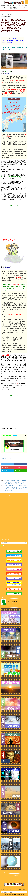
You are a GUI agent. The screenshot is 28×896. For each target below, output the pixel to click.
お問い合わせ (14, 877)
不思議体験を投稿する (14, 564)
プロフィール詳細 (11, 602)
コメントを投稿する (14, 584)
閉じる (14, 38)
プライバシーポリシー (14, 875)
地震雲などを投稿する (14, 555)
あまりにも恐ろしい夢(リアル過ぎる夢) (13, 40)
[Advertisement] (14, 221)
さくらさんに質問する (14, 569)
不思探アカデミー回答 (14, 589)
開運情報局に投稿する (14, 560)
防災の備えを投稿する (14, 574)
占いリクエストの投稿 (14, 578)
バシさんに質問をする (14, 593)
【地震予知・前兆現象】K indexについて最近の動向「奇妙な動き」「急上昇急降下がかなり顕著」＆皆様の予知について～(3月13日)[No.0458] (15, 482)
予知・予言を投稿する (14, 551)
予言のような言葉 (7, 42)
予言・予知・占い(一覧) (7, 458)
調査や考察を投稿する (14, 583)
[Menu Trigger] (26, 2)
